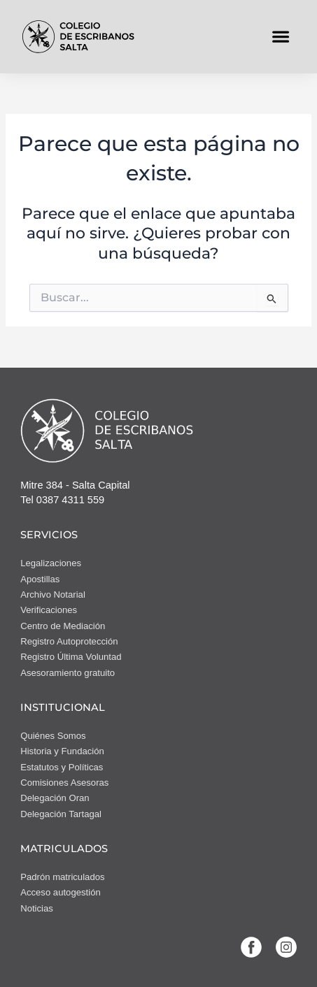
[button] (281, 36)
